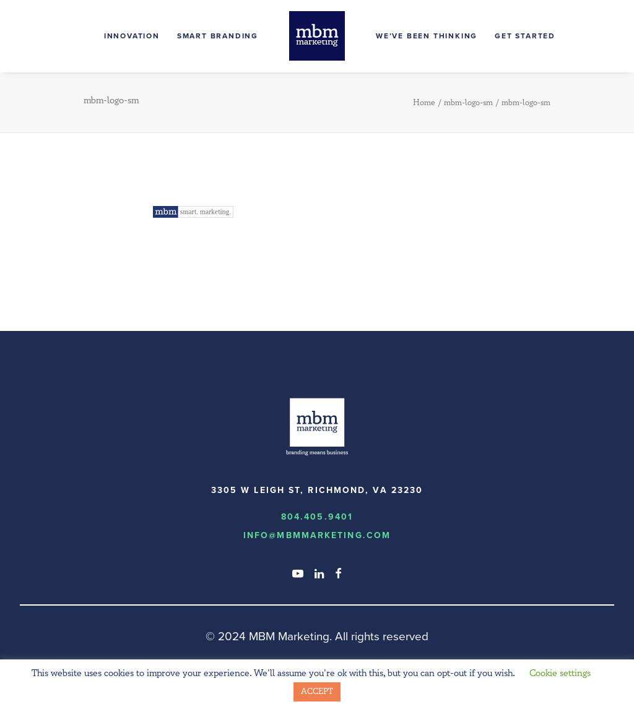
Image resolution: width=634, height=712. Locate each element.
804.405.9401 (317, 517)
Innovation (132, 36)
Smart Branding (217, 36)
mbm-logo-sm (468, 103)
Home (424, 103)
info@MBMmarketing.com (317, 535)
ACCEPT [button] (317, 692)
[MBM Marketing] (317, 36)
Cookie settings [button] (560, 673)
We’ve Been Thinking (426, 36)
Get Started (525, 36)
